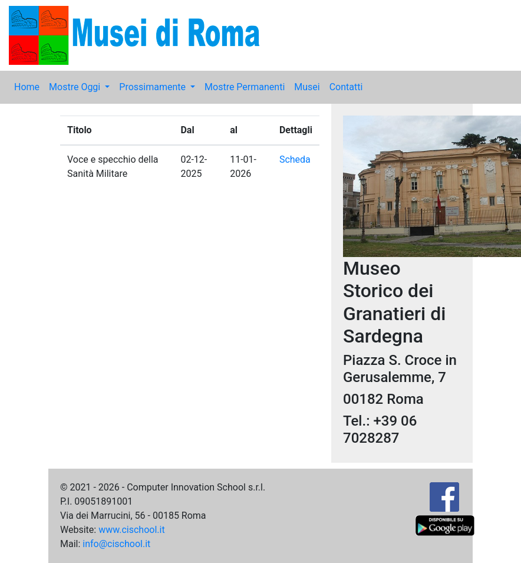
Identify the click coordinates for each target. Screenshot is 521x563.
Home (26, 87)
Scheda (295, 159)
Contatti (346, 87)
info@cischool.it (116, 543)
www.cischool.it (131, 529)
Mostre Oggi (76, 87)
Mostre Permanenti (245, 87)
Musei (306, 87)
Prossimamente (153, 87)
